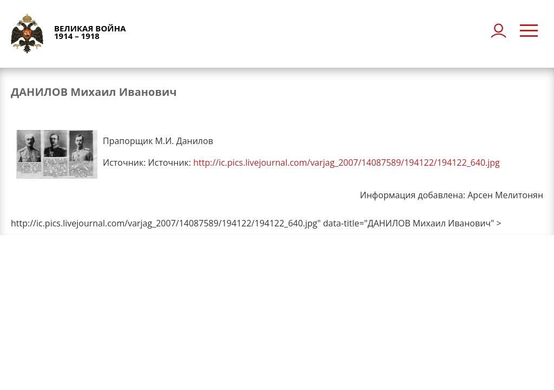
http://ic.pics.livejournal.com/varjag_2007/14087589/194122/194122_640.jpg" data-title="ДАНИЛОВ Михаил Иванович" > (256, 223)
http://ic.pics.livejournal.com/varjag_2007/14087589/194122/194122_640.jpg (346, 162)
